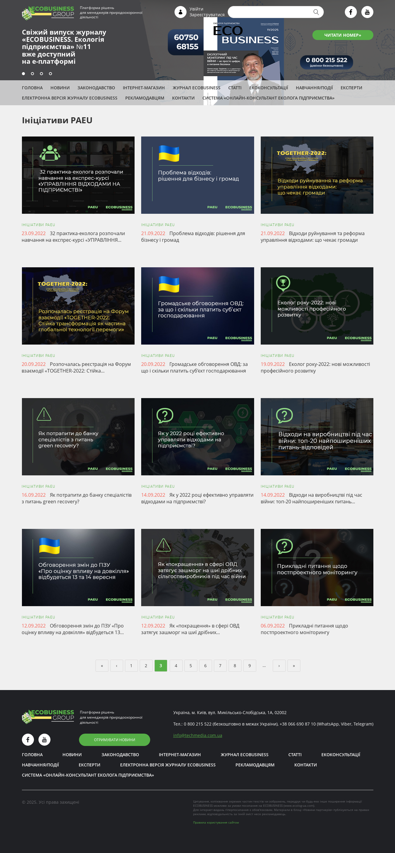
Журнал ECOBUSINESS (196, 88)
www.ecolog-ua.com (298, 805)
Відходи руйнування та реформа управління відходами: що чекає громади (313, 236)
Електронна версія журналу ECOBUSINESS (69, 98)
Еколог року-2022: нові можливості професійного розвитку (315, 367)
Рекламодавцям (144, 98)
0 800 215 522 (197, 724)
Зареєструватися (207, 14)
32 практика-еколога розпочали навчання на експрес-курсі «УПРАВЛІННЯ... (73, 236)
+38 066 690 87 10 (298, 724)
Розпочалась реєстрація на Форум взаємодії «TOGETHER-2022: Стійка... (76, 367)
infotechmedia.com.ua (197, 735)
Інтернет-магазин (144, 88)
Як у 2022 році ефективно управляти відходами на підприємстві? (197, 498)
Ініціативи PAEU (38, 225)
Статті (235, 88)
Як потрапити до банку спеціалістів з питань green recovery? (77, 498)
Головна (32, 88)
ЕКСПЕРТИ (351, 88)
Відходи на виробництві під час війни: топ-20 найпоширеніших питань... (311, 498)
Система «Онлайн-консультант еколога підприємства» (268, 98)
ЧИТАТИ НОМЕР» (342, 35)
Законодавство (96, 88)
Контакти (183, 98)
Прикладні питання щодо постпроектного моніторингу (304, 629)
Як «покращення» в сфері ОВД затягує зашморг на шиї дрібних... (190, 629)
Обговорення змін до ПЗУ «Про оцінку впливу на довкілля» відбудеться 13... (73, 629)
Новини (60, 88)
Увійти (196, 9)
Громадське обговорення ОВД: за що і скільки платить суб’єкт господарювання (194, 367)
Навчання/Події (314, 88)
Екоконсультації (268, 88)
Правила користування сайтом (216, 822)
